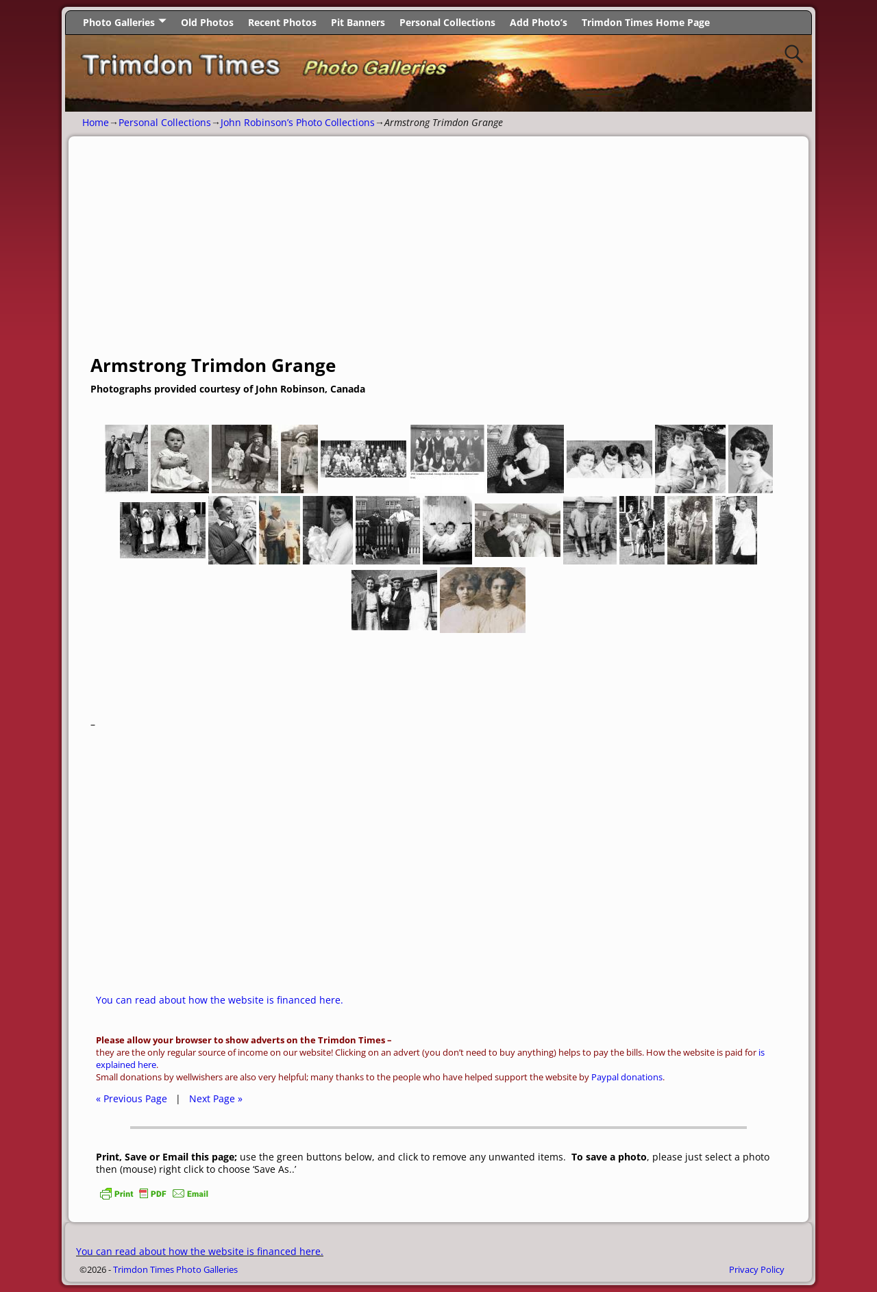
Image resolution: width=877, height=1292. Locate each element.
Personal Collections (447, 22)
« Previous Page (131, 1098)
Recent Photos (282, 22)
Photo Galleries (119, 22)
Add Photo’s (538, 22)
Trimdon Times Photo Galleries (175, 1269)
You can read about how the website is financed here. (219, 999)
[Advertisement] (439, 253)
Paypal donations (627, 1077)
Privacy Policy (757, 1269)
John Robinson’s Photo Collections (298, 122)
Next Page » (216, 1098)
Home (95, 122)
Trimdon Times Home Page (646, 22)
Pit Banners (358, 22)
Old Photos (207, 22)
